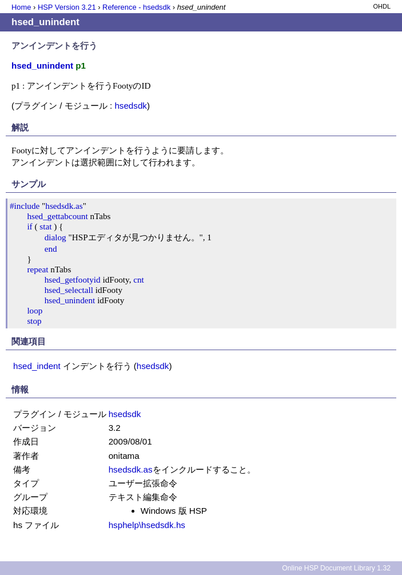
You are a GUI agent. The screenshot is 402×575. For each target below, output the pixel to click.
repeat (37, 269)
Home (21, 7)
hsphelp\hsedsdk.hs (147, 525)
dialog (55, 237)
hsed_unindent (70, 300)
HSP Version (67, 7)
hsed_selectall (69, 290)
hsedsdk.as (63, 206)
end (51, 248)
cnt (138, 279)
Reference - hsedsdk (136, 7)
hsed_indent (37, 366)
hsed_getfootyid (73, 279)
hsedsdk (130, 105)
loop (34, 310)
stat (45, 226)
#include (24, 206)
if (29, 226)
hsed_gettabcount (57, 216)
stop (34, 321)
